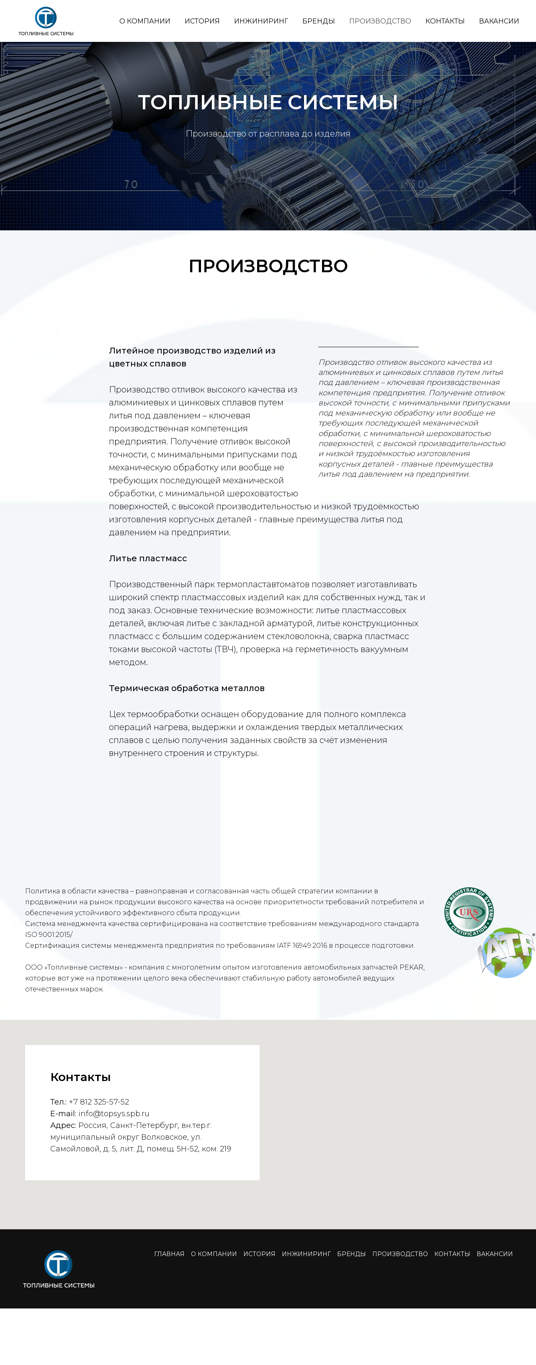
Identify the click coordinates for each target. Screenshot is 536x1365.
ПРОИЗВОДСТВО (380, 21)
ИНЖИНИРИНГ (261, 21)
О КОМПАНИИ (144, 21)
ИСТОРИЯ (202, 21)
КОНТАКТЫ (445, 21)
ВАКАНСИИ (499, 21)
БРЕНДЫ (318, 21)
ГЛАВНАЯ (169, 1254)
